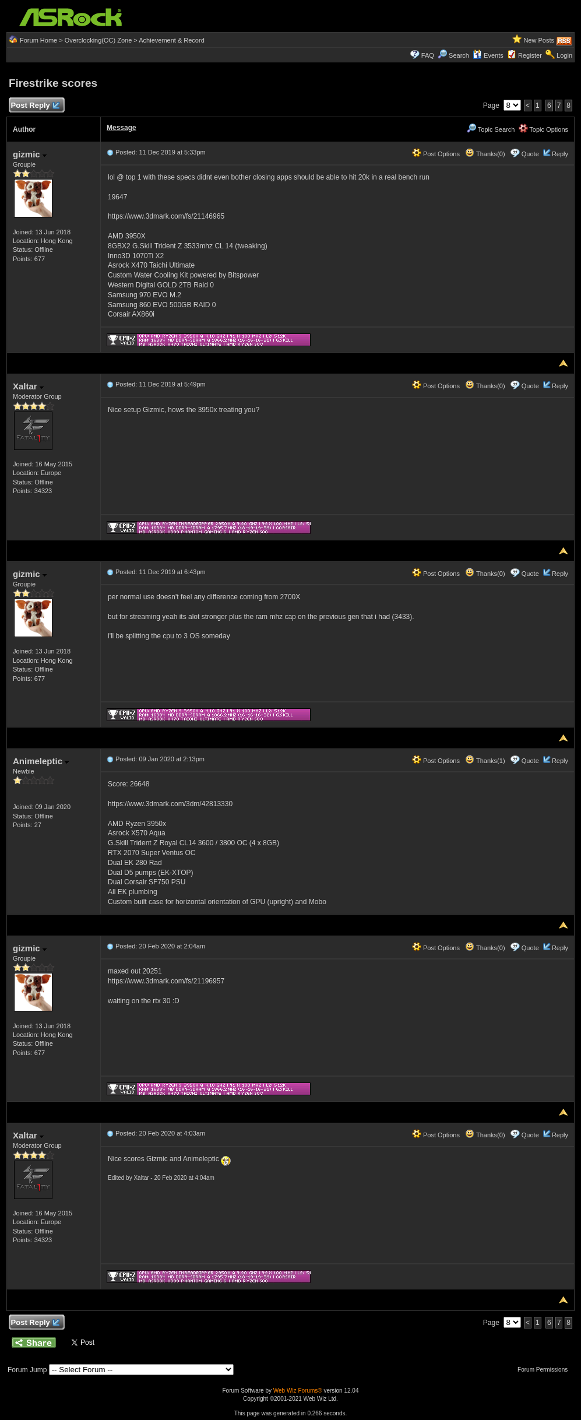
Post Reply (35, 106)
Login (564, 55)
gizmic (30, 154)
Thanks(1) (485, 760)
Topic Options (544, 129)
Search (459, 55)
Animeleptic (41, 761)
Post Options (436, 153)
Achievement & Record (172, 40)
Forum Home (38, 40)
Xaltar (28, 386)
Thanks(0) (485, 153)
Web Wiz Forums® (297, 1390)
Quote (530, 153)
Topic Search (491, 129)
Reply (560, 153)
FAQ (427, 55)
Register (530, 55)
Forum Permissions (545, 1369)
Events (488, 55)
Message (121, 128)
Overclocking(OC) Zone (98, 40)
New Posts (538, 40)
